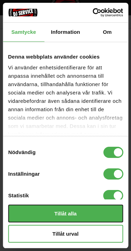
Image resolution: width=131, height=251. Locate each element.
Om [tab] (107, 32)
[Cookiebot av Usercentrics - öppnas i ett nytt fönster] (93, 12)
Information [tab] (65, 32)
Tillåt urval (65, 234)
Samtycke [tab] (23, 32)
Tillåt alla (65, 213)
